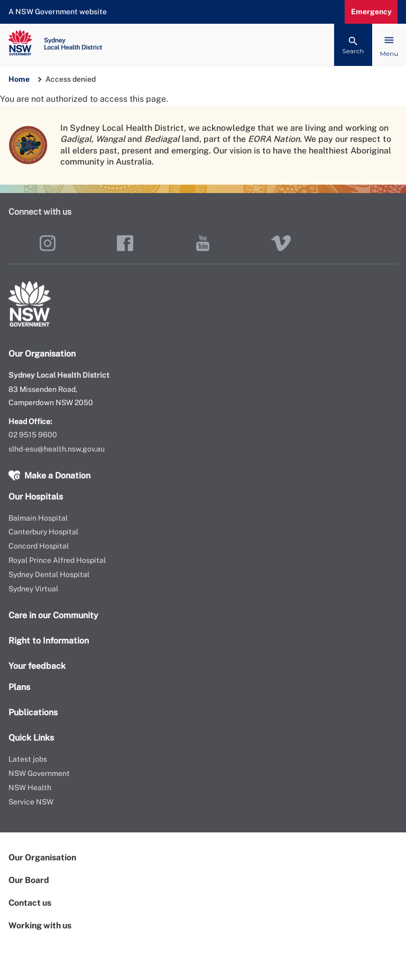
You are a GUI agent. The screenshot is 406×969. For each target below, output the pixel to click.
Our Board (28, 880)
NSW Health (29, 787)
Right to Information (48, 641)
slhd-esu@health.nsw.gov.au (56, 449)
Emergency (371, 11)
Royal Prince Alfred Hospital (57, 560)
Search (353, 51)
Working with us (39, 925)
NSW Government (39, 773)
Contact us (29, 903)
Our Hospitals (35, 497)
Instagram (47, 243)
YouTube (203, 243)
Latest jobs (27, 759)
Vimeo (281, 243)
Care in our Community (53, 615)
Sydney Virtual (33, 588)
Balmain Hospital (38, 518)
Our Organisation (42, 857)
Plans (19, 687)
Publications (33, 712)
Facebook (125, 243)
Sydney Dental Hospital (48, 574)
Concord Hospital (38, 546)
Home (19, 79)
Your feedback (37, 666)
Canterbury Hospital (43, 531)
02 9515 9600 (32, 434)
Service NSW (30, 802)
